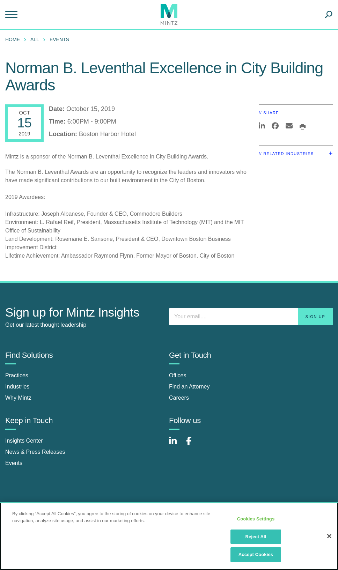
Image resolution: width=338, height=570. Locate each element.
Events (59, 39)
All (34, 39)
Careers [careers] (179, 398)
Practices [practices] (16, 375)
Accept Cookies (255, 554)
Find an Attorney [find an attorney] (189, 387)
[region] (169, 536)
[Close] (329, 536)
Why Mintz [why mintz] (18, 398)
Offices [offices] (177, 375)
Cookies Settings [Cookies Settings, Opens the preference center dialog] (256, 518)
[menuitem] (14, 39)
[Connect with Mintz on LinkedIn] (176, 444)
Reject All (255, 536)
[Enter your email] (251, 316)
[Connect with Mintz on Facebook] (193, 444)
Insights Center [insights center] (24, 441)
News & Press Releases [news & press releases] (35, 452)
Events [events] (13, 463)
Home (12, 39)
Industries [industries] (17, 387)
